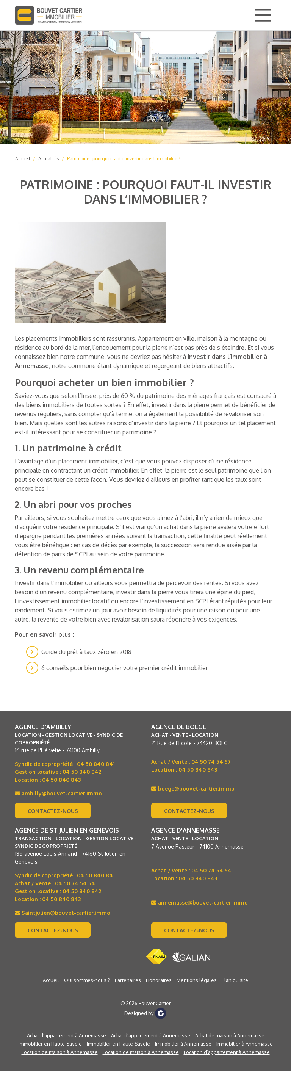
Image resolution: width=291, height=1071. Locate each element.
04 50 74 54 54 (75, 883)
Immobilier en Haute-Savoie (50, 1044)
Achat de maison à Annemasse (229, 1035)
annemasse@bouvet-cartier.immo (199, 902)
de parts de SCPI (65, 554)
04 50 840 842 (82, 772)
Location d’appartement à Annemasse (227, 1052)
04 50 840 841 (96, 764)
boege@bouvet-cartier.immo (193, 788)
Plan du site (235, 980)
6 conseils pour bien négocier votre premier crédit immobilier (124, 668)
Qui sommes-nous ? (87, 980)
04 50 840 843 (61, 780)
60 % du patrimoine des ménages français (179, 395)
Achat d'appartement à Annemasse (66, 1035)
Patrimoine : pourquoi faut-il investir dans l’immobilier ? (123, 158)
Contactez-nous (53, 811)
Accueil (22, 158)
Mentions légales (197, 980)
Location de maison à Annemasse (60, 1052)
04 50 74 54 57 (211, 761)
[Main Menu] (263, 15)
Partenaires (128, 980)
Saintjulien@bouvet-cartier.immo (62, 913)
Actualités (48, 158)
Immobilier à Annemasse (183, 1044)
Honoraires (159, 980)
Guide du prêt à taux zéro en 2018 (86, 652)
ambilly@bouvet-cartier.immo (58, 793)
